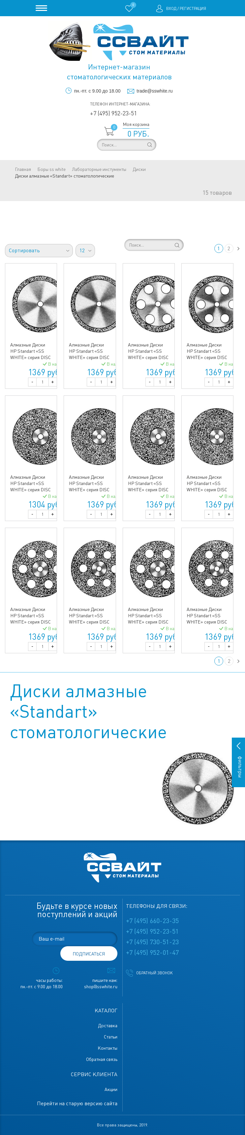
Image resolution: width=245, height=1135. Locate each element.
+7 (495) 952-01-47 (152, 952)
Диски (139, 169)
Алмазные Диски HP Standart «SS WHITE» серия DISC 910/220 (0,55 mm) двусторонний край (89, 357)
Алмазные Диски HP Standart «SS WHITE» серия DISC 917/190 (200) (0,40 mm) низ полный (148, 489)
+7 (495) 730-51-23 (152, 942)
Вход (171, 8)
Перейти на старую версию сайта (77, 1103)
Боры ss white (51, 169)
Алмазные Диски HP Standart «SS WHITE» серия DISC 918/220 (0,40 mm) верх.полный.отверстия (92, 622)
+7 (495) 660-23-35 (152, 921)
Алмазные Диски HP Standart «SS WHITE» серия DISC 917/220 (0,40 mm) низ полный (207, 489)
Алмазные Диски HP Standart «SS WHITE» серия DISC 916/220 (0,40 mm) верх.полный (89, 489)
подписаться (89, 953)
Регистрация (193, 8)
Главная (23, 169)
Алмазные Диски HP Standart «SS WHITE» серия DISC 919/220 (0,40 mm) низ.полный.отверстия (209, 622)
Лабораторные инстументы (99, 169)
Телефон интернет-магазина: (120, 104)
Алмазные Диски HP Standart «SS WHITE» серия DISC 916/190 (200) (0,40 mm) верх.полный (30, 489)
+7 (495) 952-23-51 (113, 113)
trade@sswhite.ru (154, 91)
